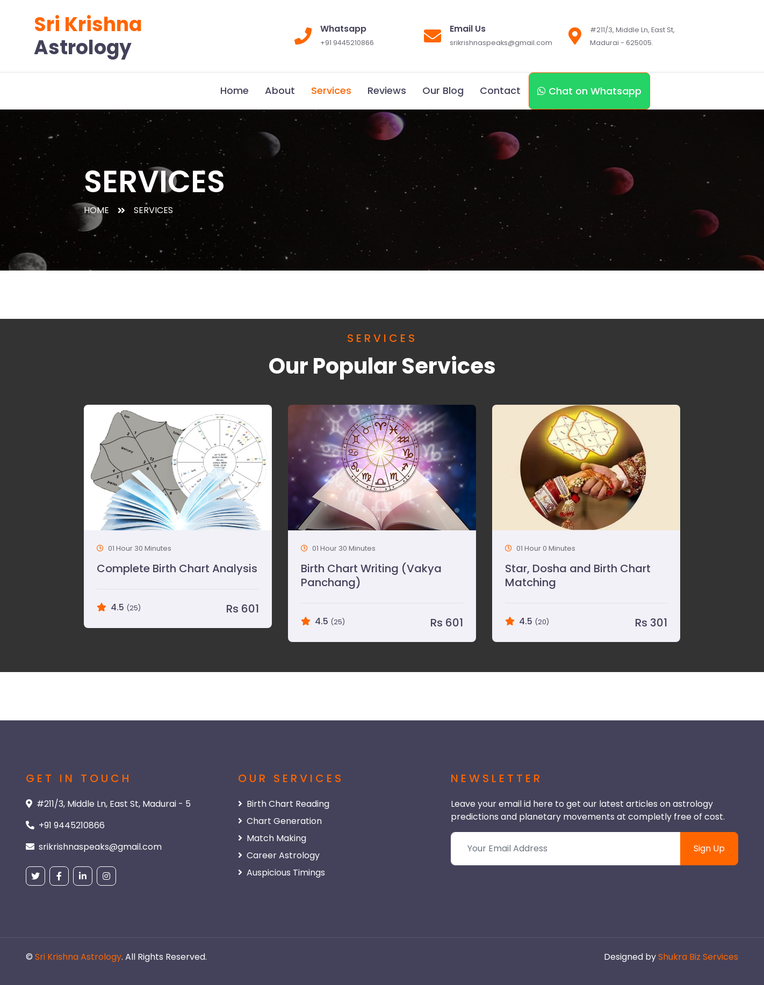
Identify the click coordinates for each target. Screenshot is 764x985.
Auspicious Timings (281, 872)
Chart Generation (280, 821)
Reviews (386, 90)
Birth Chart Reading (283, 804)
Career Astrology (279, 855)
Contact (500, 90)
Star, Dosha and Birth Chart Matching (578, 575)
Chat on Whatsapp (589, 91)
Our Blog (443, 90)
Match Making (272, 838)
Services (331, 90)
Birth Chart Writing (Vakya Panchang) (371, 575)
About (280, 90)
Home (234, 90)
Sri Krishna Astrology (78, 957)
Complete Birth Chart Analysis (177, 568)
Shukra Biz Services (698, 957)
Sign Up (709, 848)
